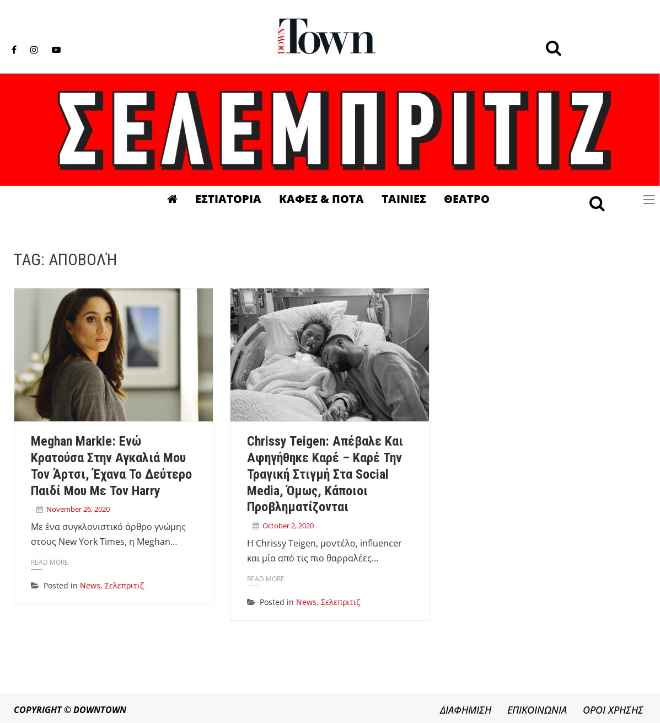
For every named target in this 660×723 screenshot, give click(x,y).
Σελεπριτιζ (124, 585)
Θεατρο (467, 198)
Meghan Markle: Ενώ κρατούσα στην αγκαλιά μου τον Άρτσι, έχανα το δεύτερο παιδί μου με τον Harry (111, 465)
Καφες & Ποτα (321, 198)
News (90, 585)
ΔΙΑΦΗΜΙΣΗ (465, 709)
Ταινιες (404, 198)
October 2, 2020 (288, 526)
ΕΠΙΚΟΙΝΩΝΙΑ (537, 709)
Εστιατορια (228, 198)
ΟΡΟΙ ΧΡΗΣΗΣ (613, 709)
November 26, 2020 (78, 509)
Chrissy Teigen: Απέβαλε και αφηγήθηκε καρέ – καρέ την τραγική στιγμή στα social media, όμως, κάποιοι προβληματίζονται (325, 474)
